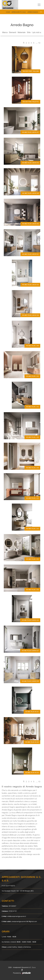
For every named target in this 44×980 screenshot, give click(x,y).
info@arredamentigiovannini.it (16, 916)
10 (39, 43)
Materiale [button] (21, 32)
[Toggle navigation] (39, 5)
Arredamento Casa (19, 12)
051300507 (12, 906)
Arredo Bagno (32, 12)
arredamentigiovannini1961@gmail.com (24, 921)
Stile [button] (29, 32)
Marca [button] (5, 32)
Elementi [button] (12, 32)
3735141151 (13, 911)
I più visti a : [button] (37, 32)
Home (8, 12)
